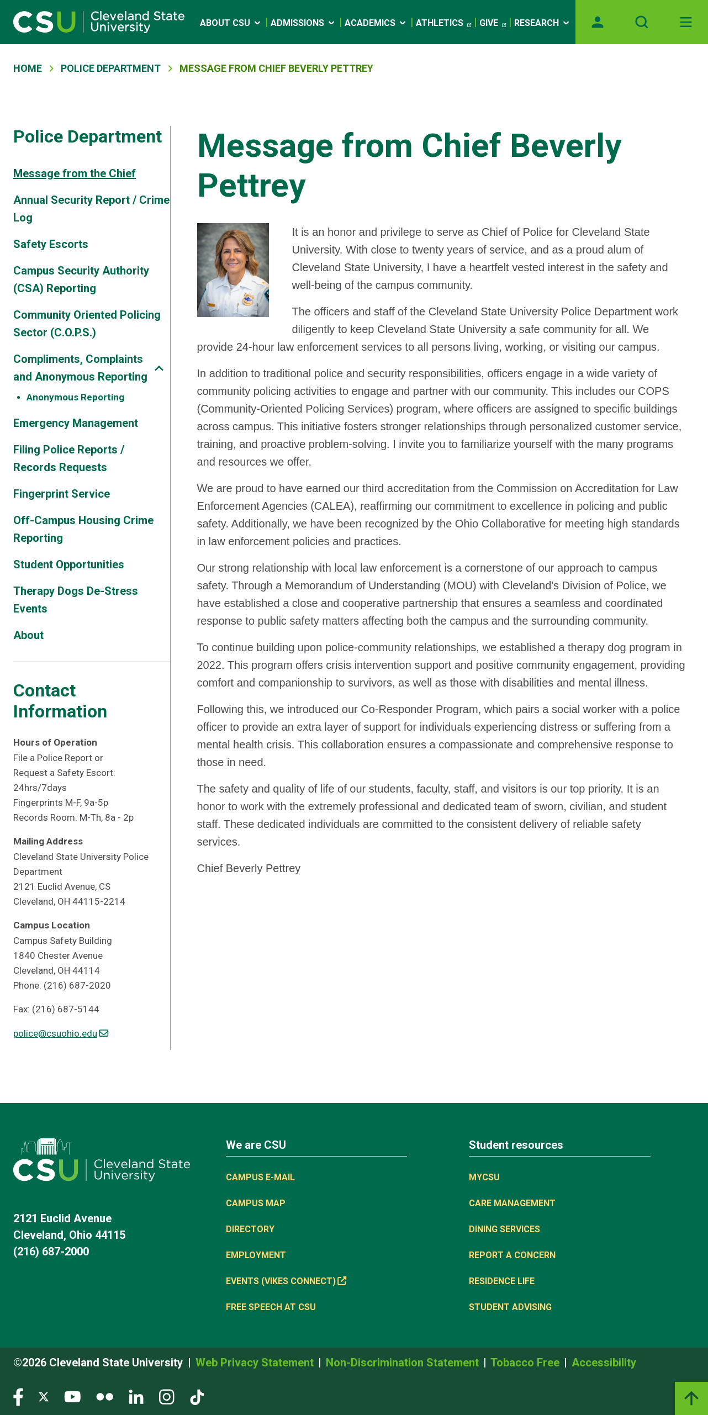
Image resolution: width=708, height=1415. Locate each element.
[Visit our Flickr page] (104, 1396)
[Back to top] (691, 1398)
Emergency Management (75, 423)
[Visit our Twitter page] (44, 1396)
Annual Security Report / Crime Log (91, 208)
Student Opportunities (68, 564)
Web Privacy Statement (256, 1362)
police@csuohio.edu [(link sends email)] (60, 1033)
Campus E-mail (260, 1177)
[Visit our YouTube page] (72, 1396)
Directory (250, 1229)
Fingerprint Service (61, 493)
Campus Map (256, 1203)
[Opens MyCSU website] (597, 22)
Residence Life (502, 1281)
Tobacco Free (526, 1362)
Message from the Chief (74, 173)
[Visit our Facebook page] (18, 1396)
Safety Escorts (50, 244)
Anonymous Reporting (75, 397)
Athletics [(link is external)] (443, 23)
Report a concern (512, 1255)
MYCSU (484, 1177)
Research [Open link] (542, 23)
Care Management (512, 1203)
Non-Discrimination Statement (404, 1362)
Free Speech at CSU (271, 1307)
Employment (256, 1255)
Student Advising (510, 1307)
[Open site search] (642, 22)
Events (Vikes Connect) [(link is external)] (286, 1281)
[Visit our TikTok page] (197, 1396)
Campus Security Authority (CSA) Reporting (81, 279)
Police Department (111, 68)
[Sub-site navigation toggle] (159, 368)
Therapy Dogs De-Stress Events (75, 599)
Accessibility (604, 1362)
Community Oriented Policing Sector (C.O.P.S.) (87, 323)
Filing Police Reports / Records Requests (68, 458)
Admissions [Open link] (303, 23)
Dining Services (504, 1229)
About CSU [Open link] (231, 23)
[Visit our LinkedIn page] (136, 1396)
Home (27, 68)
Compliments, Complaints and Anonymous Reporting (80, 367)
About (28, 635)
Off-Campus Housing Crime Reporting (83, 529)
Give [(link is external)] (492, 23)
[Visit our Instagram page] (167, 1396)
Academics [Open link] (376, 23)
